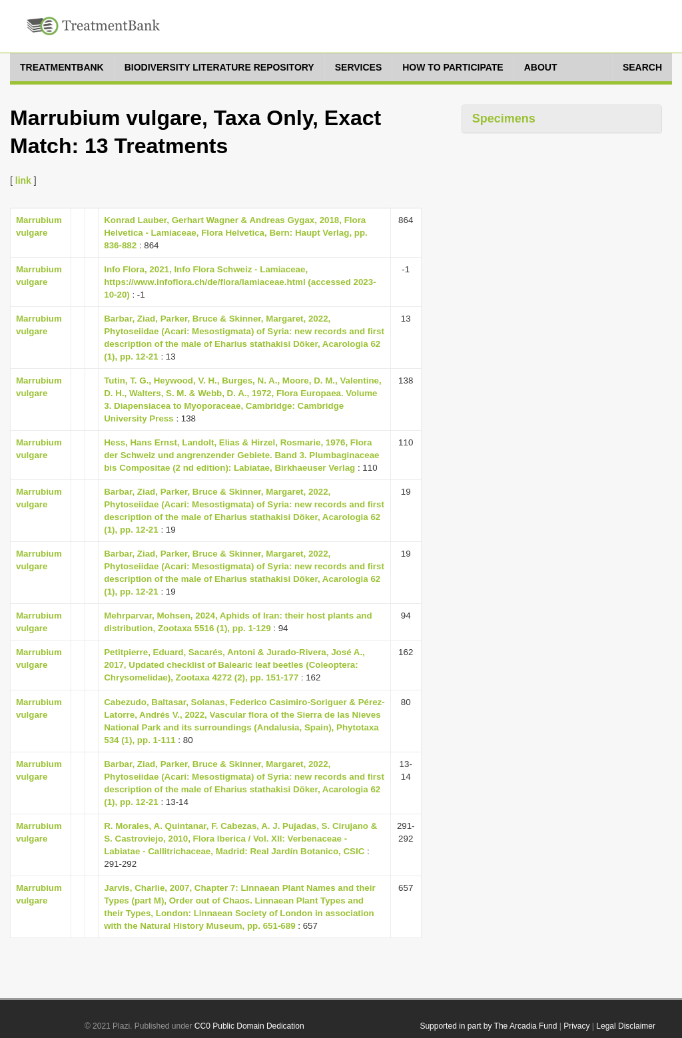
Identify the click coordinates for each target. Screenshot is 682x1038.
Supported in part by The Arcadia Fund (488, 1026)
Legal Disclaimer (625, 1026)
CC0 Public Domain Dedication (249, 1026)
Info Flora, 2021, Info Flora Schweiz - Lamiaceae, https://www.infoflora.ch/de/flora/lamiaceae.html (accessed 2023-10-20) (240, 282)
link (23, 180)
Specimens (503, 118)
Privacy (576, 1026)
